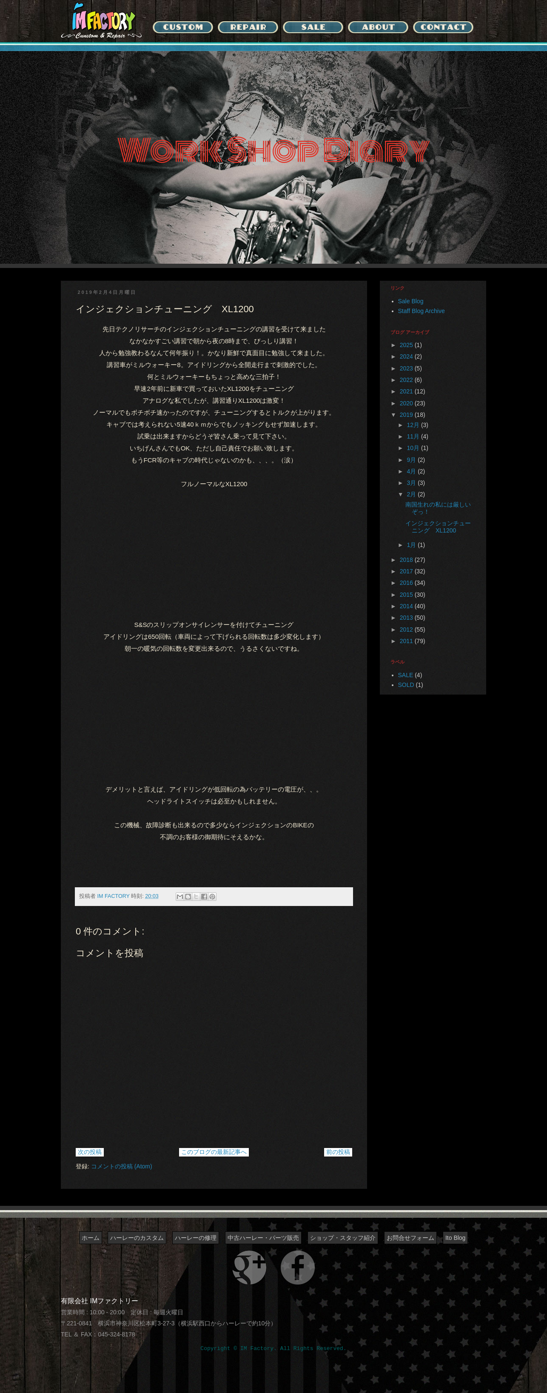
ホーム (91, 1237)
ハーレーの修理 (196, 1237)
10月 (414, 447)
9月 (412, 459)
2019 (407, 414)
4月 (412, 471)
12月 (414, 425)
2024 (407, 356)
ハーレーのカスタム (137, 1237)
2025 (407, 345)
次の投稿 (90, 1151)
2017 (407, 571)
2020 (407, 403)
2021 (407, 391)
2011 (407, 641)
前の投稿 (338, 1151)
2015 (407, 594)
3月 (412, 482)
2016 (407, 582)
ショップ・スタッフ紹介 (343, 1237)
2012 (407, 629)
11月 (414, 436)
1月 (412, 544)
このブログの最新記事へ (214, 1151)
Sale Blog (411, 301)
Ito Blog (455, 1237)
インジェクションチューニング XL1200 (438, 527)
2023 (407, 368)
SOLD (406, 684)
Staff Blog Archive (421, 311)
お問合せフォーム (410, 1237)
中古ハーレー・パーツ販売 (263, 1237)
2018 (407, 559)
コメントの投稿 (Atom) (121, 1166)
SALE (405, 675)
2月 (412, 494)
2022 (407, 379)
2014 (407, 606)
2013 (407, 617)
